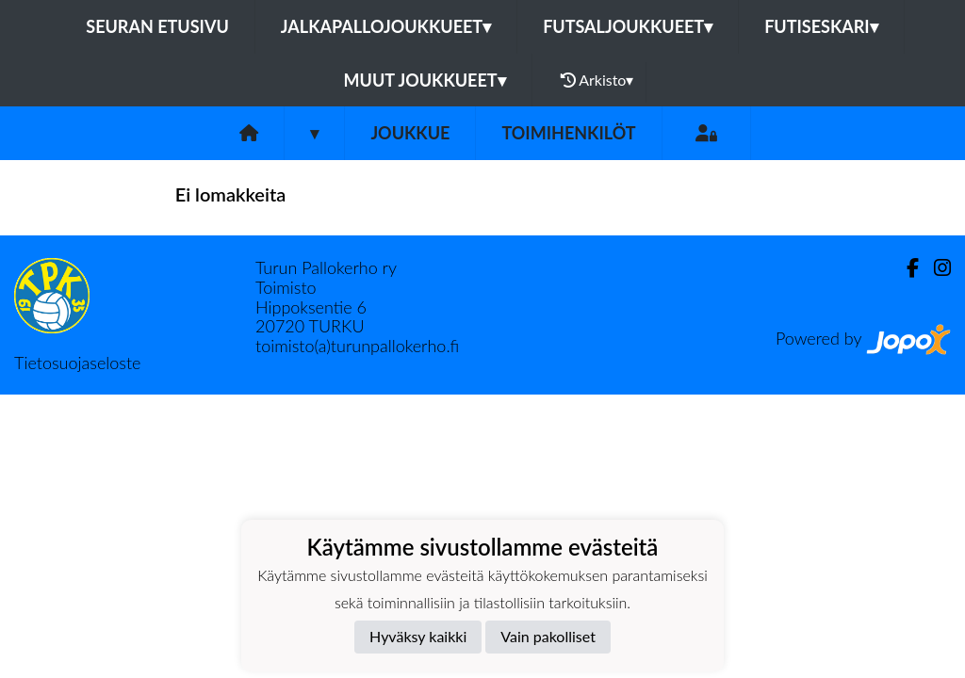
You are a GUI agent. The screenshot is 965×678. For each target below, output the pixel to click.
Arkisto (597, 80)
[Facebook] (905, 268)
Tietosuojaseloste (77, 362)
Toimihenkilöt (568, 132)
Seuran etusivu (157, 26)
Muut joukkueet (425, 80)
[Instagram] (935, 268)
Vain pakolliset (548, 636)
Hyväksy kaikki (417, 636)
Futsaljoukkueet (627, 26)
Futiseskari (821, 26)
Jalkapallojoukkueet (386, 26)
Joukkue (410, 132)
